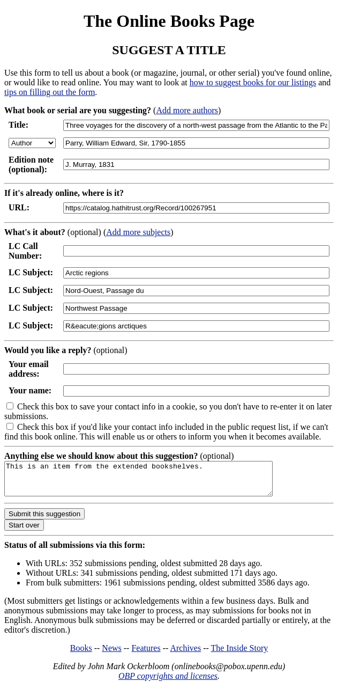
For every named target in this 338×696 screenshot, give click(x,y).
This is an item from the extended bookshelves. (154, 482)
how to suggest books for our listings (253, 82)
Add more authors (187, 110)
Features (145, 654)
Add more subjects (138, 232)
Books (81, 654)
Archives (185, 654)
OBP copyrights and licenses (167, 682)
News (111, 654)
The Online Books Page (169, 21)
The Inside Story (239, 654)
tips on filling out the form (49, 92)
